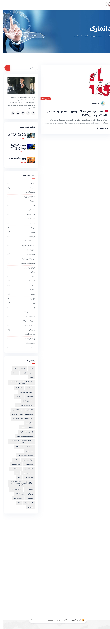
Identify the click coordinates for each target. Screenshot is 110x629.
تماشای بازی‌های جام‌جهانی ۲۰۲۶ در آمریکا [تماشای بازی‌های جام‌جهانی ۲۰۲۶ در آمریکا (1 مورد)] (20, 410)
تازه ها (18, 228)
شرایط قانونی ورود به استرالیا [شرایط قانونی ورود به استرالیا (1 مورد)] (22, 455)
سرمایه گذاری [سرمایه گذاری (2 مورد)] (26, 451)
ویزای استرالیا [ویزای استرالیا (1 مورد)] (26, 489)
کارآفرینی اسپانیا (18, 268)
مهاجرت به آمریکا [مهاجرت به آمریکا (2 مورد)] (13, 464)
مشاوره (18, 290)
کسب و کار (18, 281)
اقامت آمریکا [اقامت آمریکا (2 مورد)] (27, 388)
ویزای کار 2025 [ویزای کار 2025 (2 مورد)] (17, 494)
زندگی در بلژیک (18, 250)
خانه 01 (105, 36)
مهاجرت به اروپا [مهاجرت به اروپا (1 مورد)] (26, 468)
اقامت (18, 205)
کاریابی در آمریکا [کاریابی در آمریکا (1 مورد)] (26, 503)
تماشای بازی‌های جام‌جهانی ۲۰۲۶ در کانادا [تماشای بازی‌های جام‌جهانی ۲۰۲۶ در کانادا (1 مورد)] (20, 418)
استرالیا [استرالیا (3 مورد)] (12, 373)
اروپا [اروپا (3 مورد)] (12, 368)
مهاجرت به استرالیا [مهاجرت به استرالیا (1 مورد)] (12, 468)
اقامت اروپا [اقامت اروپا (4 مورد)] (16, 388)
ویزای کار (18, 330)
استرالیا (18, 201)
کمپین (18, 285)
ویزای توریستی (18, 325)
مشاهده (47, 620)
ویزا (18, 303)
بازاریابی (18, 223)
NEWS (18, 183)
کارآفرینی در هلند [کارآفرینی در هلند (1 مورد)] (15, 498)
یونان (18, 347)
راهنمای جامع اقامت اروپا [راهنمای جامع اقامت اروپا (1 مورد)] (24, 432)
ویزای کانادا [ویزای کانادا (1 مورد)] (27, 498)
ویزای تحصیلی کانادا (18, 321)
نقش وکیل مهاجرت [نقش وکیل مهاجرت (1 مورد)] (25, 473)
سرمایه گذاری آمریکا (18, 259)
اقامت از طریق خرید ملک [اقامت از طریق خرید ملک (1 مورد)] (23, 392)
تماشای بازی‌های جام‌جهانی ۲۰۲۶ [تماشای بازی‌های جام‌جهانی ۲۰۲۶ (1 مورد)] (22, 405)
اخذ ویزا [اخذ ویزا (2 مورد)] (20, 368)
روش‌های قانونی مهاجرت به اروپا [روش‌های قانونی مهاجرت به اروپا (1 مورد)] (21, 446)
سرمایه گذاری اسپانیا (18, 263)
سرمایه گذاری (18, 254)
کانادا (18, 276)
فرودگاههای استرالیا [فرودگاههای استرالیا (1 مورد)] (25, 460)
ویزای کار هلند (18, 343)
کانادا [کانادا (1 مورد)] (16, 503)
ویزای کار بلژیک (18, 339)
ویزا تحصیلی (18, 307)
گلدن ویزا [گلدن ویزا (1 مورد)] (27, 507)
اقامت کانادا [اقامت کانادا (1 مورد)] (16, 396)
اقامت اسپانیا (18, 214)
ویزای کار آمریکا (18, 334)
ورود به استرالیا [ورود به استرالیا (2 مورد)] (26, 477)
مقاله (18, 294)
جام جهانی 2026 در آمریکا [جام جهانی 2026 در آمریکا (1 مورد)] (24, 427)
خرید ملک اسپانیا (18, 241)
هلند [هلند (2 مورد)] (14, 473)
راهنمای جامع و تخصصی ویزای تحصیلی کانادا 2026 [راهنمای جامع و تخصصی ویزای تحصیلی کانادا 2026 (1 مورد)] (19, 441)
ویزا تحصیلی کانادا (18, 312)
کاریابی (18, 272)
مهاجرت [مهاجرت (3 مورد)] (13, 460)
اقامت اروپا (18, 210)
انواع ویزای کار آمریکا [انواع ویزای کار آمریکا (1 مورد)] (25, 401)
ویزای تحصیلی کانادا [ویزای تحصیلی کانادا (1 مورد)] (13, 489)
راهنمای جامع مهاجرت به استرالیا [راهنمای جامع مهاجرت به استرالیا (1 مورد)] (22, 436)
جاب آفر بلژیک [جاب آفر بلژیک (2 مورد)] (26, 423)
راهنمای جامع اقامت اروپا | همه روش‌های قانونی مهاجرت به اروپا (14, 147)
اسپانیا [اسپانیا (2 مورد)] (28, 377)
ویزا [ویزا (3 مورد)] (16, 477)
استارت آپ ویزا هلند (18, 197)
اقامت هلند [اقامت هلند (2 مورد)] (27, 396)
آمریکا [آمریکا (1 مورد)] (28, 368)
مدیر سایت (93, 103)
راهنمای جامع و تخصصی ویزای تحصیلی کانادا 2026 (14, 135)
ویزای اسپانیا (18, 316)
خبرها (18, 232)
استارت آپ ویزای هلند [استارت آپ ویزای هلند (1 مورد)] (24, 373)
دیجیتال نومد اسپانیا (18, 245)
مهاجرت (18, 299)
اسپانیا (18, 188)
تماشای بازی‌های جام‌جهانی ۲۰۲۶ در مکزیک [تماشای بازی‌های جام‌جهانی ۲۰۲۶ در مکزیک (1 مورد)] (19, 414)
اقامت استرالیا (18, 219)
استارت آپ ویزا (18, 192)
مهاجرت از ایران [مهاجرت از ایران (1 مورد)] (26, 464)
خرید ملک (18, 236)
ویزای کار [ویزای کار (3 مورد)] (27, 494)
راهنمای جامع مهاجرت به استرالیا (14, 159)
